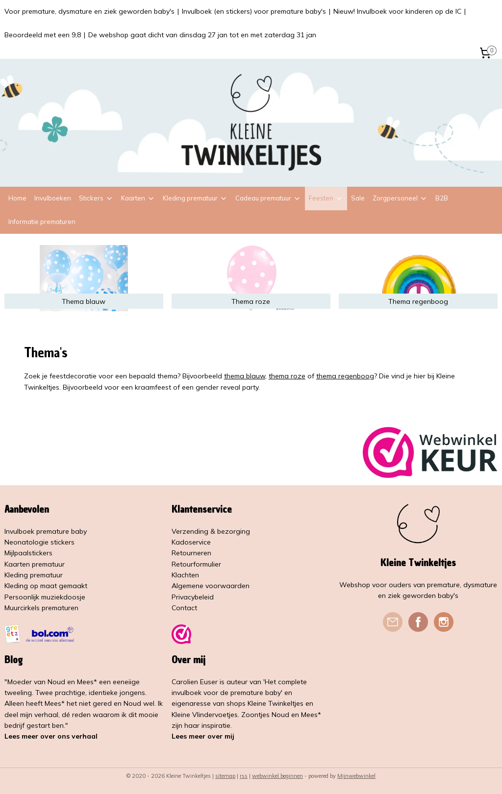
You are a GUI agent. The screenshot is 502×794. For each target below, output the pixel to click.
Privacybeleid (193, 597)
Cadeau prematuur (268, 198)
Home (17, 198)
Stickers (96, 198)
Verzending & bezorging (211, 531)
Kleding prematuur (195, 198)
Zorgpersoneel (400, 198)
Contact (184, 607)
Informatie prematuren (41, 221)
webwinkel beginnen (277, 775)
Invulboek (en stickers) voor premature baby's (254, 11)
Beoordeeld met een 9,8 (42, 34)
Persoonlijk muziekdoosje (44, 597)
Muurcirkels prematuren (41, 607)
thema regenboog (345, 376)
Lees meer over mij (203, 736)
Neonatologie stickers (39, 542)
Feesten (326, 198)
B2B (441, 198)
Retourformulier (196, 564)
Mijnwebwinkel (356, 775)
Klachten (185, 575)
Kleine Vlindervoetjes (205, 714)
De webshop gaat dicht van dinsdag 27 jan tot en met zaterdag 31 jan (202, 34)
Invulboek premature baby (45, 531)
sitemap (225, 775)
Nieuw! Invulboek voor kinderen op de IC (397, 11)
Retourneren (191, 552)
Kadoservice (191, 542)
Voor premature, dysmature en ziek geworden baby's (89, 11)
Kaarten (138, 198)
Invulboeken (52, 198)
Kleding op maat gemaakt (45, 585)
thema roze (287, 376)
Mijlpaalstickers (28, 552)
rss (244, 775)
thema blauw (244, 376)
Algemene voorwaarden (211, 585)
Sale (358, 198)
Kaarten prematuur (34, 564)
